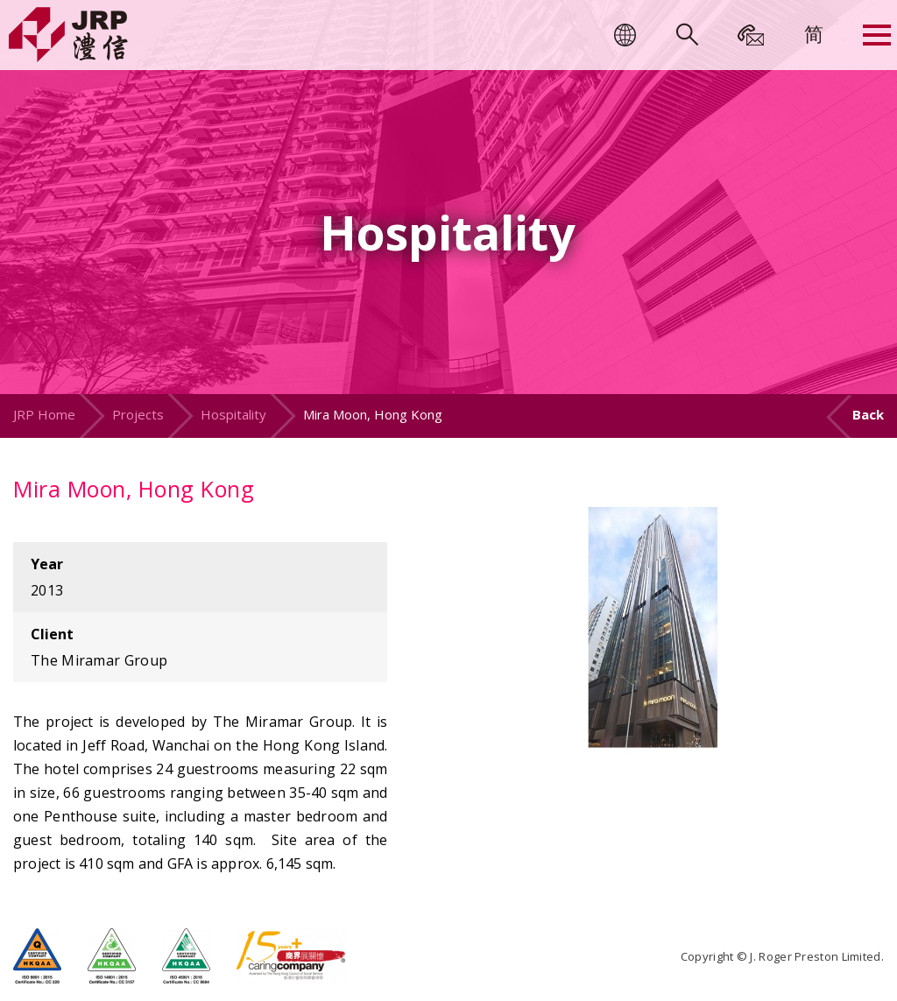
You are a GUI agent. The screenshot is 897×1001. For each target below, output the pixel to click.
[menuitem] (813, 33)
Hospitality (233, 414)
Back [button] (868, 414)
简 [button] (813, 33)
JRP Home (44, 414)
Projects (138, 414)
